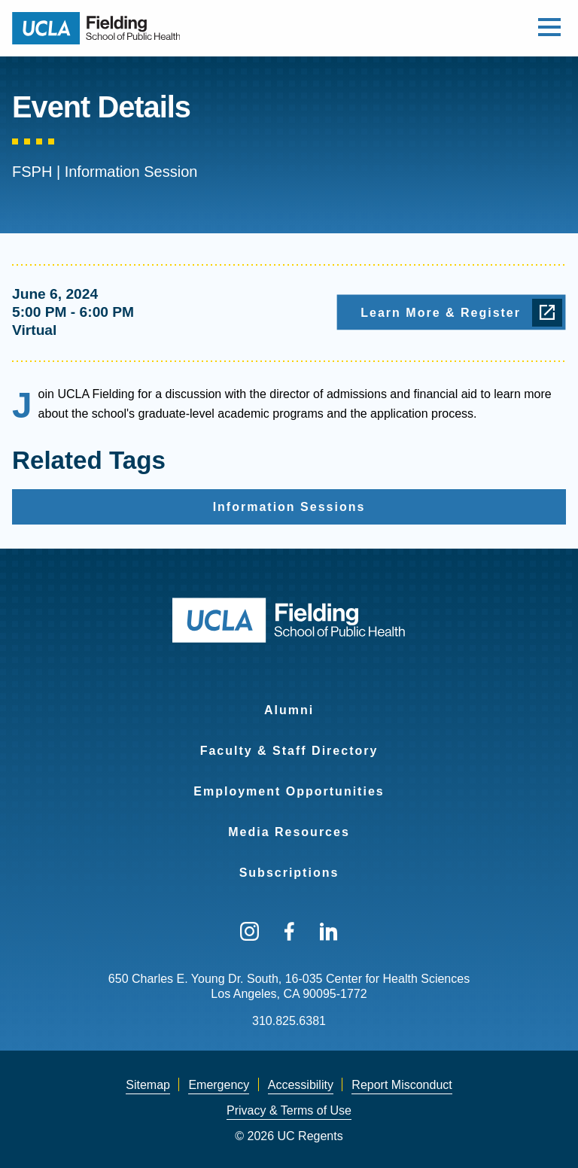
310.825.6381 (289, 1020)
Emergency (218, 1084)
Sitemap (148, 1084)
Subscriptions (289, 872)
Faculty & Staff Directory (289, 750)
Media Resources (289, 832)
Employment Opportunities (288, 791)
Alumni (289, 710)
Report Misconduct (401, 1084)
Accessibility (300, 1084)
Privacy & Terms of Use (289, 1110)
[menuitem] (289, 700)
